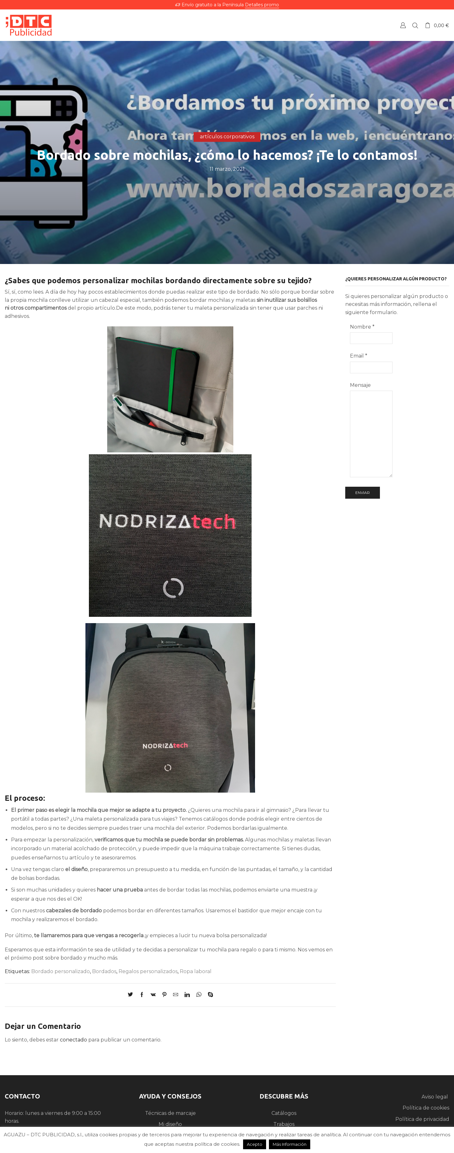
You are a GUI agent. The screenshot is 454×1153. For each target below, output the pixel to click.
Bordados (104, 971)
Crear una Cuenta (403, 25)
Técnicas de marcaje (170, 1113)
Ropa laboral (196, 971)
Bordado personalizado (60, 971)
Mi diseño (170, 1124)
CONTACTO (22, 1096)
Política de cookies (426, 1108)
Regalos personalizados (148, 971)
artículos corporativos (227, 137)
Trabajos (283, 1124)
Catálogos (283, 1113)
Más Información (289, 1144)
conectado (73, 1040)
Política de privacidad (422, 1119)
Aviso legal (435, 1097)
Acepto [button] (254, 1144)
